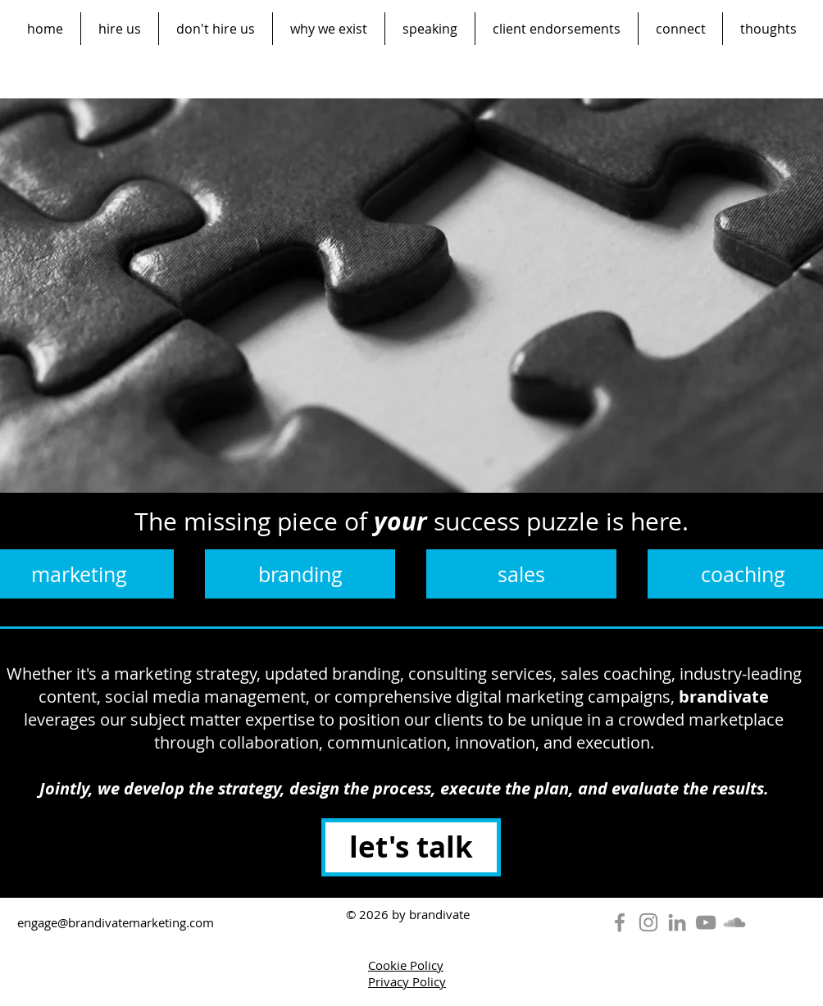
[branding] (300, 574)
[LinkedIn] (677, 922)
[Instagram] (648, 922)
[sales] (521, 574)
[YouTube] (705, 922)
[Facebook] (619, 922)
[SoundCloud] (734, 922)
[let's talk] (411, 847)
